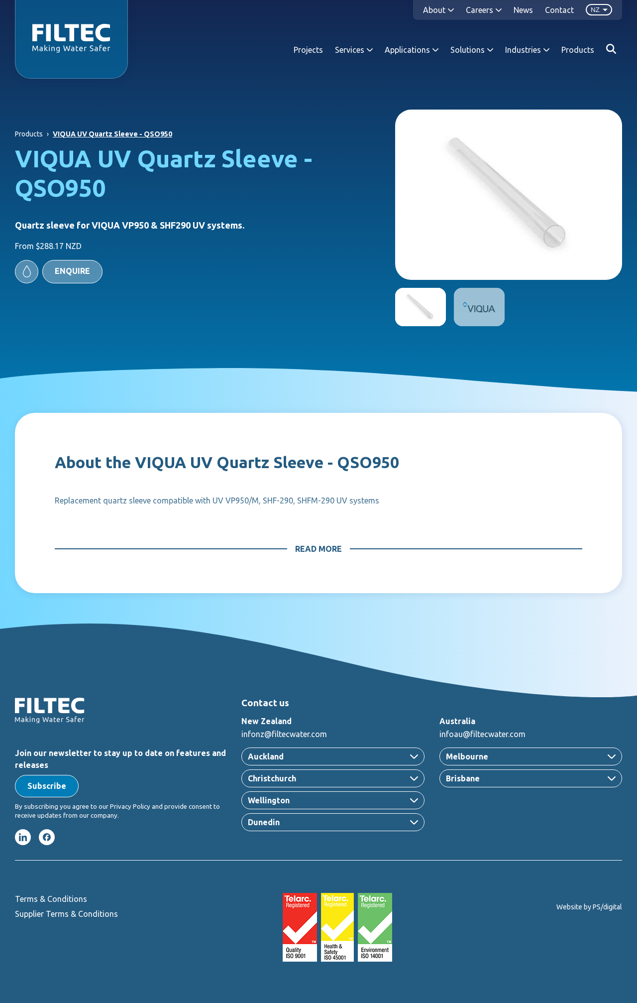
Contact (559, 9)
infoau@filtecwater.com (482, 734)
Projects (308, 49)
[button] (59, 271)
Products (577, 49)
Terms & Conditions (51, 898)
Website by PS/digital (589, 907)
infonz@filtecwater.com (284, 734)
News (523, 9)
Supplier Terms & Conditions (66, 913)
